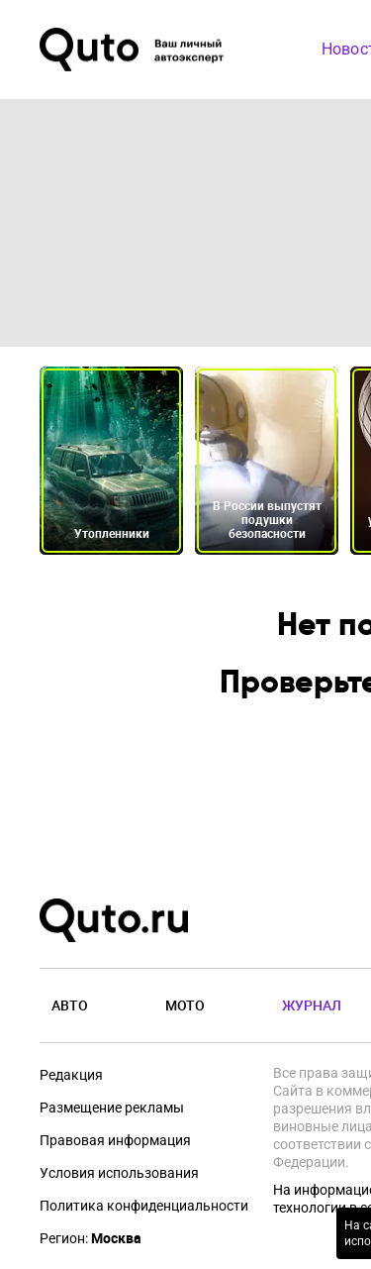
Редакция (71, 1075)
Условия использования (119, 1173)
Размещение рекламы (112, 1107)
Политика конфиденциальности (144, 1206)
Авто (69, 1005)
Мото (185, 1005)
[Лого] (134, 49)
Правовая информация (115, 1140)
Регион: (90, 1238)
